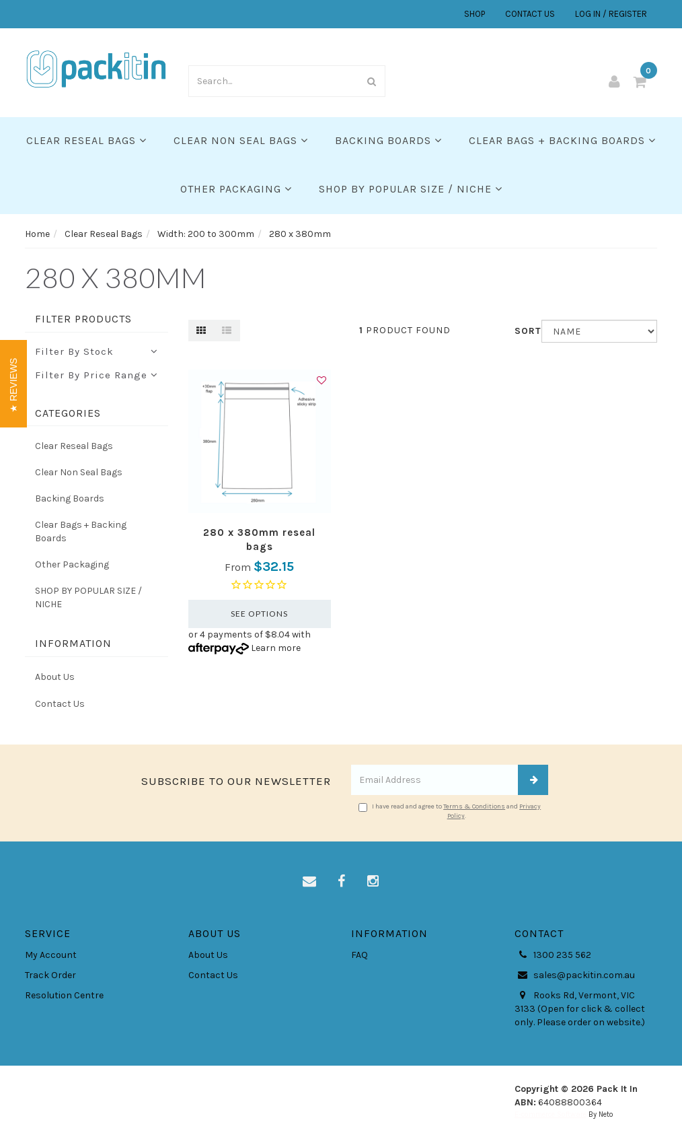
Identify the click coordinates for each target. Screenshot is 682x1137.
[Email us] (309, 881)
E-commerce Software (550, 1114)
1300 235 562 (553, 955)
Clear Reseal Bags (86, 140)
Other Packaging (236, 188)
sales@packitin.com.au (575, 975)
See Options (259, 614)
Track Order (50, 975)
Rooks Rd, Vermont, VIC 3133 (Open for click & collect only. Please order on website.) (580, 1008)
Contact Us (60, 704)
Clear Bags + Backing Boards (562, 140)
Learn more (276, 648)
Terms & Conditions (474, 806)
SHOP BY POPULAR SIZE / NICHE (410, 188)
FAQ (359, 955)
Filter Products (83, 319)
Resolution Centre (64, 995)
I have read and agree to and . (449, 811)
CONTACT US (530, 14)
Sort (523, 331)
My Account (51, 955)
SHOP (474, 14)
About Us (55, 677)
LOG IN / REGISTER (611, 14)
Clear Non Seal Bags (241, 140)
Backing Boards (388, 140)
